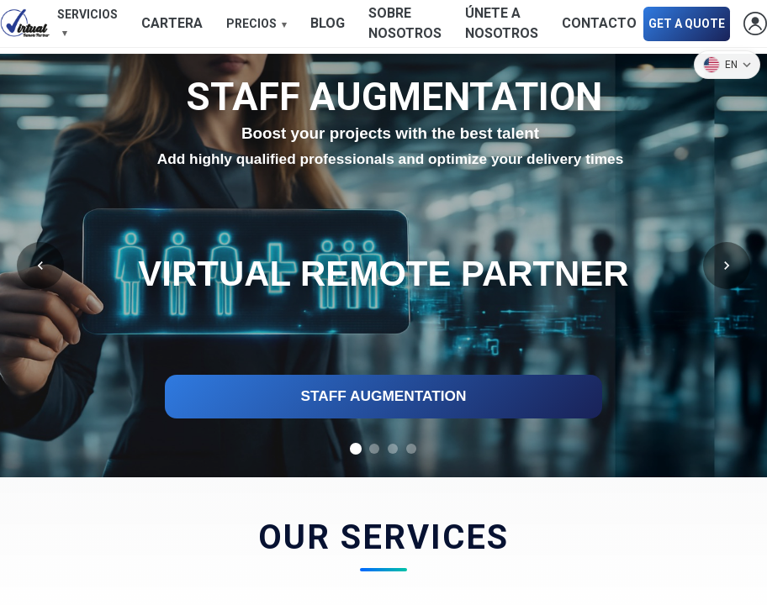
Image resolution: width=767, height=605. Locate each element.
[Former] (40, 265)
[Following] (726, 265)
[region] (383, 265)
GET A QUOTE (686, 23)
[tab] (356, 449)
